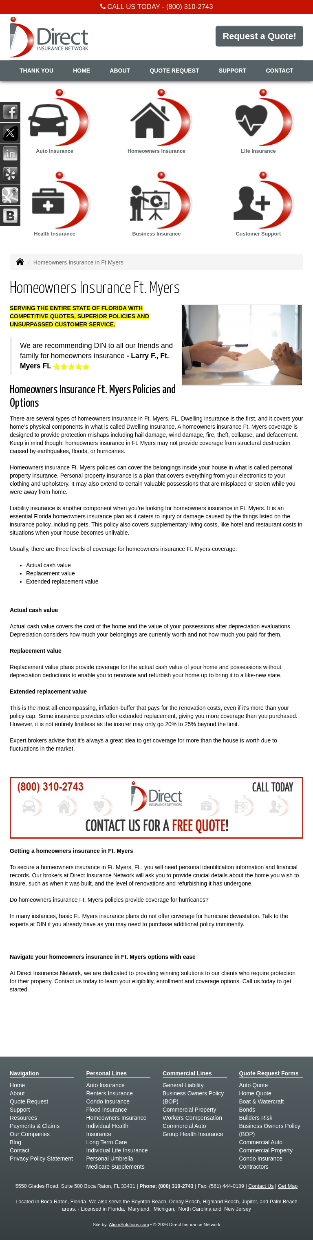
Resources (23, 1117)
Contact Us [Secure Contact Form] (260, 1186)
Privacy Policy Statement (41, 1158)
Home (81, 70)
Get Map (288, 1186)
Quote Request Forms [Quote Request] (269, 1073)
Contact (279, 70)
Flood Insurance (106, 1109)
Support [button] (233, 70)
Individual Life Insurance (117, 1150)
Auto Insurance (105, 1085)
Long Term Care (106, 1142)
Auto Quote (253, 1085)
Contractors (254, 1166)
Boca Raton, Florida (63, 1202)
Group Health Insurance (193, 1134)
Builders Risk (256, 1117)
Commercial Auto (184, 1126)
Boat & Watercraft (261, 1101)
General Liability (183, 1085)
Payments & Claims (35, 1126)
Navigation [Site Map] (24, 1073)
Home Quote (255, 1093)
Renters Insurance (109, 1093)
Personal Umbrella (109, 1158)
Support (20, 1109)
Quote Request (29, 1101)
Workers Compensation (192, 1117)
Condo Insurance (108, 1101)
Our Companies (30, 1134)
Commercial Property (189, 1109)
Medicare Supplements (115, 1166)
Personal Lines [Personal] (106, 1073)
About (120, 70)
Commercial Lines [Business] (187, 1073)
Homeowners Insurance (116, 1117)
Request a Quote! (259, 36)
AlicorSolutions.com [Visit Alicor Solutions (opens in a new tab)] (129, 1224)
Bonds (247, 1109)
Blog (15, 1142)
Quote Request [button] (174, 70)
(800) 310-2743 (189, 7)
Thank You (36, 70)
